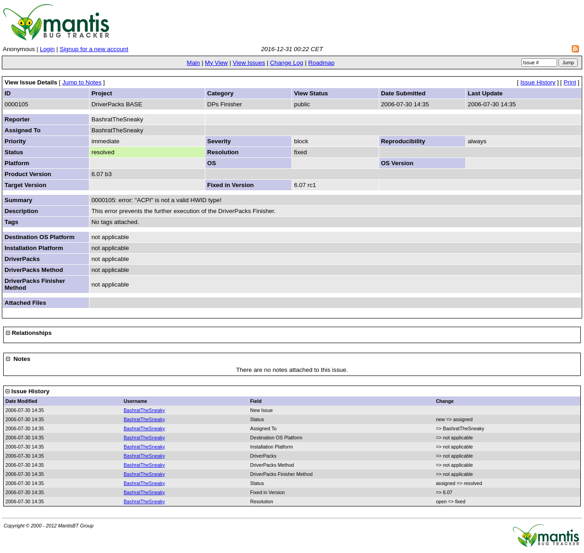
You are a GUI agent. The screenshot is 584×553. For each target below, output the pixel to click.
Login (47, 49)
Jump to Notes (81, 82)
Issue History (537, 82)
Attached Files (25, 302)
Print (569, 82)
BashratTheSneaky (144, 410)
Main (193, 62)
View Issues (249, 62)
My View (216, 62)
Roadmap (321, 62)
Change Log (286, 62)
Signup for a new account (94, 49)
